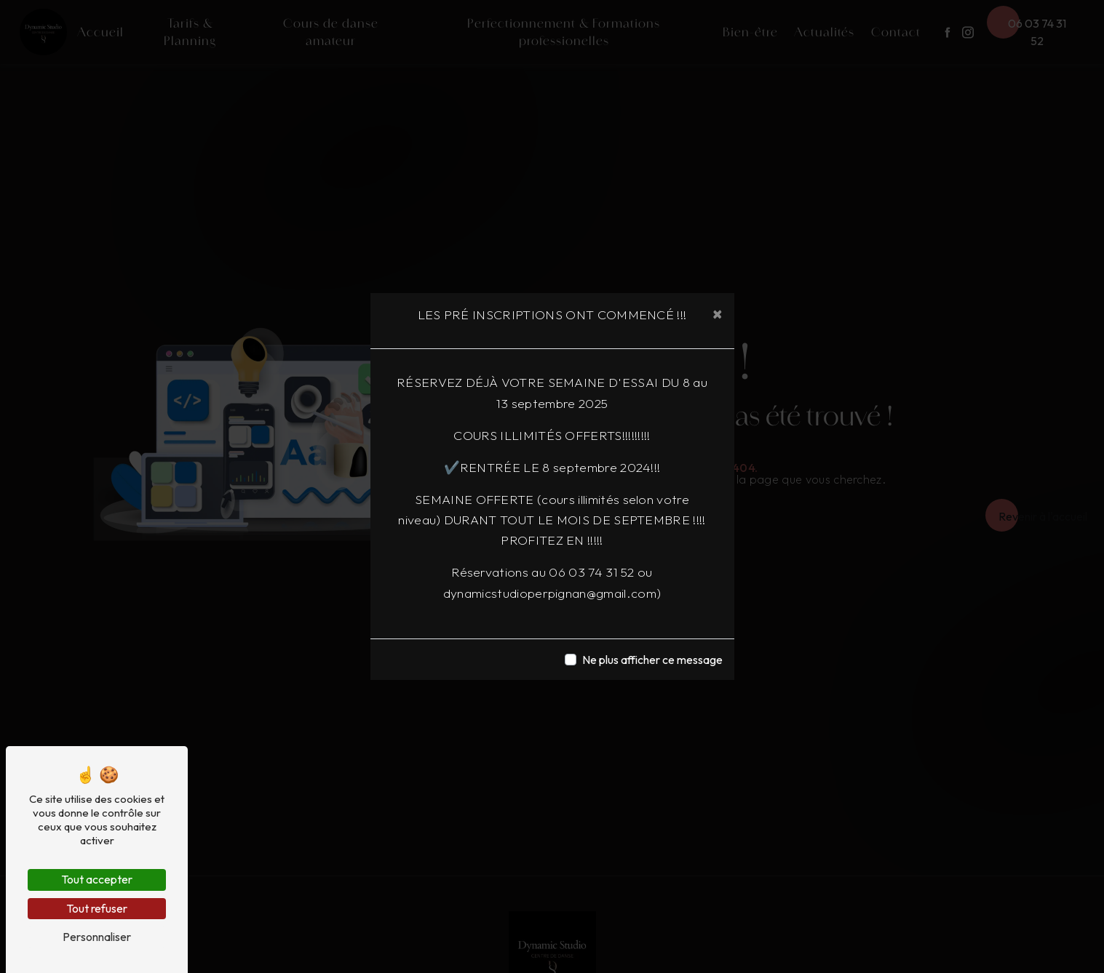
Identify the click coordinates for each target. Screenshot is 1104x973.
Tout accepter (96, 879)
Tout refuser (96, 908)
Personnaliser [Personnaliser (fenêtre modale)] (97, 936)
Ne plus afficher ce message (652, 659)
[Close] (717, 313)
